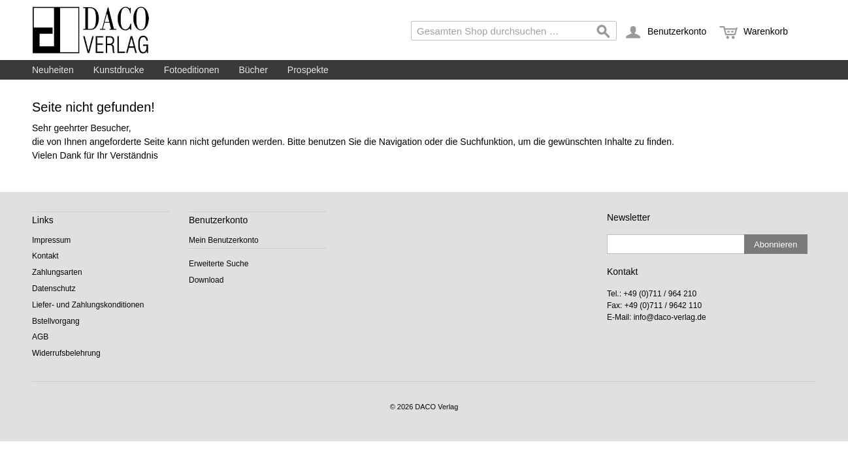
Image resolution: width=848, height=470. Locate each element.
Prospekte (308, 70)
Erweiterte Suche (218, 263)
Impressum (51, 240)
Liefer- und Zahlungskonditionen (88, 304)
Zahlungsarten (57, 272)
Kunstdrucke (118, 70)
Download (206, 280)
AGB (40, 336)
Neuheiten (53, 70)
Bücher (253, 70)
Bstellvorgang (56, 321)
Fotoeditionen (192, 70)
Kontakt (45, 255)
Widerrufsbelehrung (66, 353)
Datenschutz (54, 288)
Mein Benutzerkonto (224, 240)
